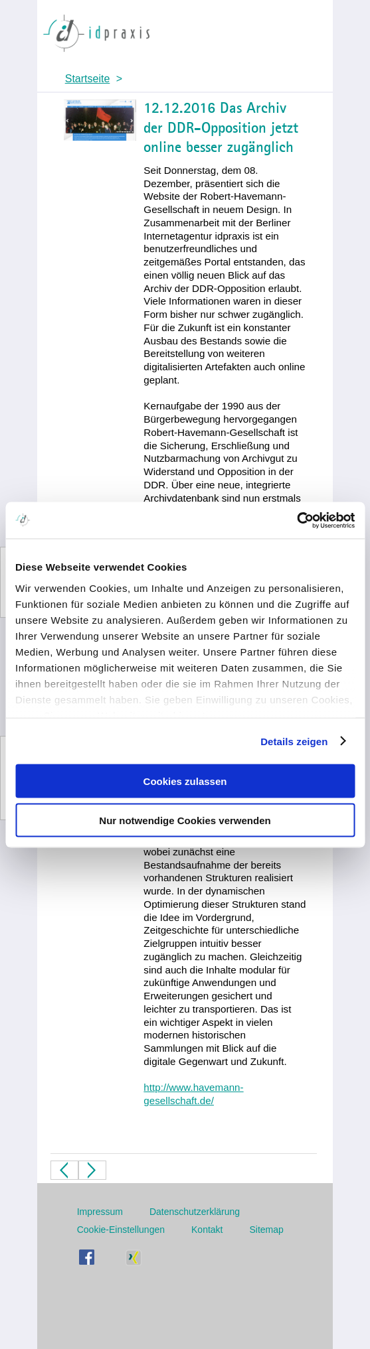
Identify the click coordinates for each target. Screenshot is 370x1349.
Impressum (100, 1211)
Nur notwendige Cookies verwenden (184, 819)
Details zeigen (293, 740)
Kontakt (207, 1229)
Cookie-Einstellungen (121, 1229)
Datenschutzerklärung (194, 1211)
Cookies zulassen (185, 781)
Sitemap (267, 1229)
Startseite (87, 78)
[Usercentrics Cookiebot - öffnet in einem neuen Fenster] (296, 520)
